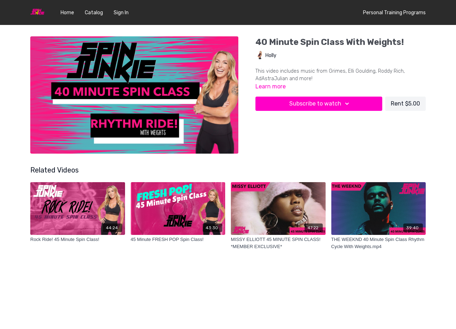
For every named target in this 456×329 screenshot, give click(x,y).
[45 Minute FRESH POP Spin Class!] (178, 239)
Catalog (94, 13)
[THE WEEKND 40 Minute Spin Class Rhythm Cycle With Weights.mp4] (378, 243)
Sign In (121, 13)
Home (67, 13)
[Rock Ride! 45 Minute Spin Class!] (77, 239)
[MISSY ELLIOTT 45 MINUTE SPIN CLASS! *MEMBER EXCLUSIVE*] (278, 243)
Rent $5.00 (405, 103)
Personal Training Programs (394, 13)
